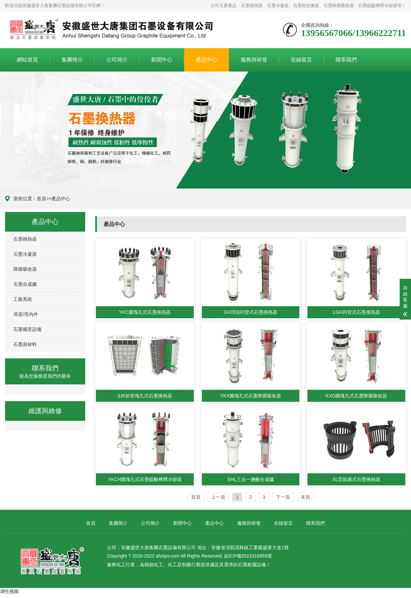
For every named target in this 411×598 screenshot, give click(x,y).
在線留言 (301, 60)
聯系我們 (346, 60)
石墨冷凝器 (25, 254)
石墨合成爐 (25, 284)
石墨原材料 (25, 344)
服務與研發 (254, 60)
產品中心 (206, 60)
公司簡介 (117, 60)
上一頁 (218, 497)
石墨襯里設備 (27, 329)
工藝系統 (22, 299)
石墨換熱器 (25, 239)
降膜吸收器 (25, 269)
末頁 (305, 497)
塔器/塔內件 (25, 314)
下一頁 (283, 497)
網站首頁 (27, 60)
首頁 (41, 198)
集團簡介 (72, 60)
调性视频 (9, 591)
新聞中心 (161, 60)
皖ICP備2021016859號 (248, 556)
